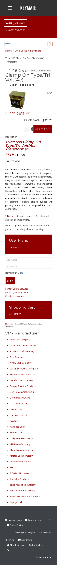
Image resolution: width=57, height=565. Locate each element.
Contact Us (36, 544)
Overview (15, 160)
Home (8, 50)
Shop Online (21, 50)
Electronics (35, 50)
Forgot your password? (17, 288)
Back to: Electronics (40, 70)
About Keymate (16, 544)
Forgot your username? (17, 292)
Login (11, 549)
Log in (10, 280)
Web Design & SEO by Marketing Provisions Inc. (33, 532)
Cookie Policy (15, 524)
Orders (15, 247)
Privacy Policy (13, 519)
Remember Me (13, 272)
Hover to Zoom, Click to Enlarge (19, 113)
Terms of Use (33, 519)
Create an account (14, 295)
